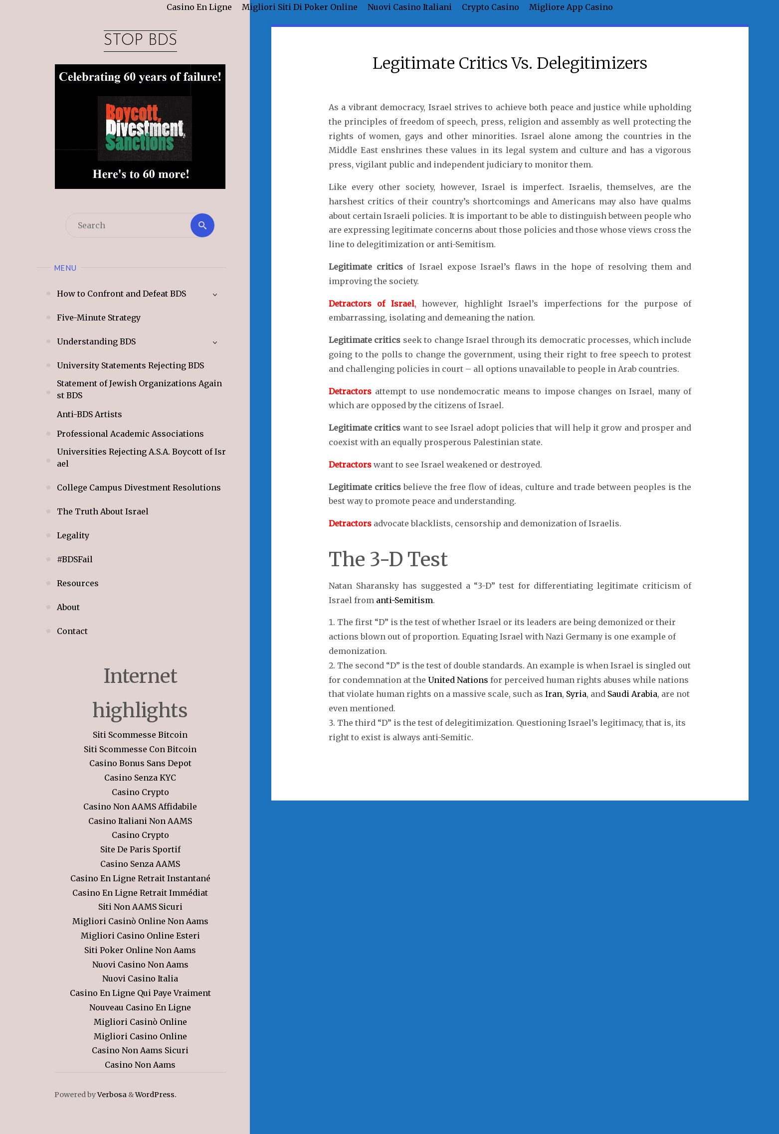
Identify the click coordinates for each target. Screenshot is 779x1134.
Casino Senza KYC (140, 778)
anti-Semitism (404, 600)
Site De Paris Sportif (140, 850)
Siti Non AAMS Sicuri (140, 907)
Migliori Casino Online (140, 1036)
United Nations (458, 680)
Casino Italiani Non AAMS (140, 821)
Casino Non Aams (140, 1065)
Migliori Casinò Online (140, 1022)
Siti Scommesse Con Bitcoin (140, 749)
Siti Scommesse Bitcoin (140, 735)
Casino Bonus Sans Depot (140, 764)
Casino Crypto (140, 793)
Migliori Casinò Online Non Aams (140, 922)
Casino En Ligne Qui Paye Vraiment (140, 993)
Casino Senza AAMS (140, 864)
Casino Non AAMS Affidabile (140, 807)
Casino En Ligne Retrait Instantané (140, 879)
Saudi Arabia (632, 694)
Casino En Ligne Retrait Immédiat (140, 893)
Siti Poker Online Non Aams (140, 951)
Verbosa (111, 1095)
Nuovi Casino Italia (140, 979)
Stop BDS (140, 41)
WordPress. (156, 1095)
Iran (553, 694)
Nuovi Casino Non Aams (140, 965)
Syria (576, 694)
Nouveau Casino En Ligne (140, 1008)
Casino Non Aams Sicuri (140, 1051)
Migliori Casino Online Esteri (140, 936)
